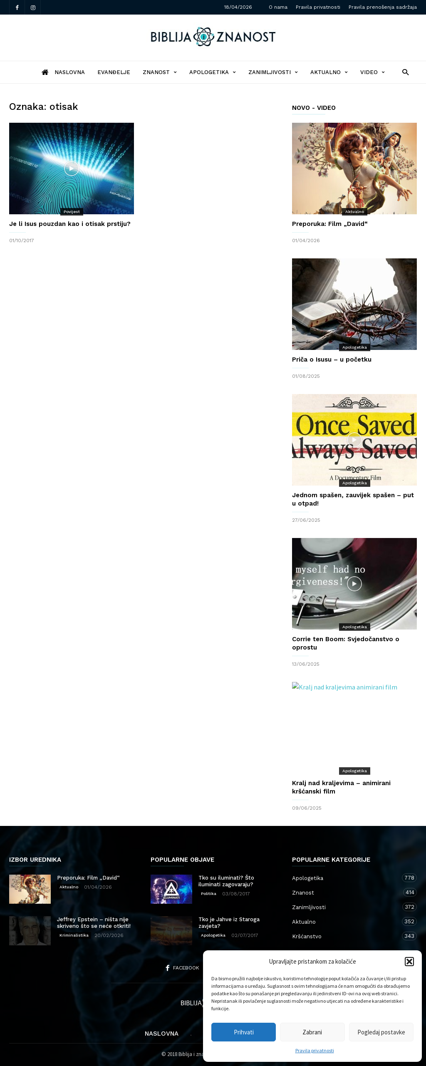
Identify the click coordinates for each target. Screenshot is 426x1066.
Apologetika (212, 72)
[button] (409, 961)
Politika (208, 893)
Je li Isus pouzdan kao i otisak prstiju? (70, 224)
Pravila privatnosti (314, 1050)
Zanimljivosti (273, 72)
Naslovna (161, 1033)
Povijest (72, 211)
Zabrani (312, 1032)
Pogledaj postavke (381, 1032)
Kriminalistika (74, 935)
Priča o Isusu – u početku (332, 359)
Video (372, 72)
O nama (278, 7)
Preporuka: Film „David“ (330, 224)
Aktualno (329, 72)
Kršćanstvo (346, 936)
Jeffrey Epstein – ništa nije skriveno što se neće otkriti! (94, 922)
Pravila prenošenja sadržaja (383, 7)
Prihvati (244, 1032)
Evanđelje (113, 72)
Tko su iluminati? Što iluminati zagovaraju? (226, 881)
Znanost (160, 72)
